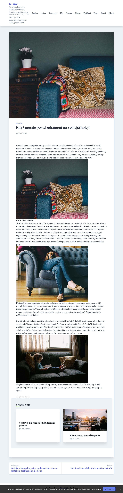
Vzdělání (87, 13)
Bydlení (35, 13)
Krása (43, 13)
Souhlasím (109, 489)
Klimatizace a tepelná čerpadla (85, 435)
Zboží (103, 13)
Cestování (52, 13)
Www (95, 13)
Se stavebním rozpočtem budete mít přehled (37, 424)
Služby (78, 13)
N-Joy (13, 4)
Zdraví (111, 13)
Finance (69, 13)
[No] (120, 489)
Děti (61, 13)
